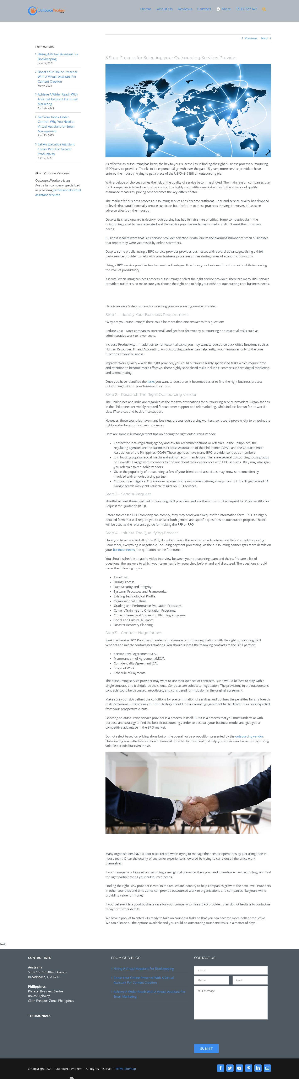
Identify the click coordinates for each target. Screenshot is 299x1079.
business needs (124, 550)
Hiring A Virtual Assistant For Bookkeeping (144, 968)
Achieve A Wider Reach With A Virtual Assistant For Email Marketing (58, 99)
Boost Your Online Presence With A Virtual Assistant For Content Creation (58, 76)
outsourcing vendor (249, 736)
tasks (151, 381)
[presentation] (225, 1029)
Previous (251, 38)
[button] (264, 9)
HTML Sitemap (126, 1069)
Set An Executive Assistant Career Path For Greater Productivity (56, 149)
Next (264, 38)
